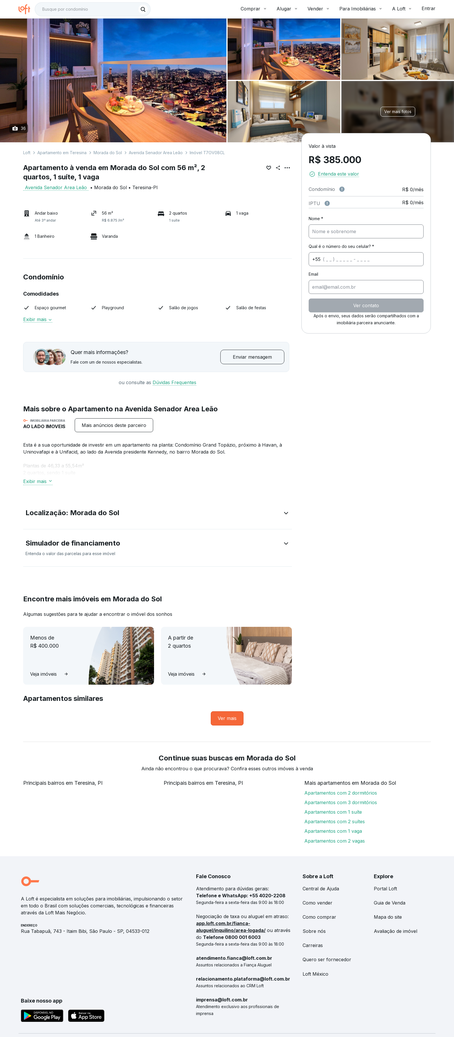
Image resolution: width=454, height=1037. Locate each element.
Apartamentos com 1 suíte (333, 812)
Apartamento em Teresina (62, 152)
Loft (26, 152)
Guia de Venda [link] (389, 903)
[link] (227, 718)
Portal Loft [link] (385, 889)
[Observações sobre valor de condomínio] (342, 189)
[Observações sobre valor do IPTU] (327, 203)
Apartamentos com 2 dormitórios (340, 793)
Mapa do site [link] (388, 917)
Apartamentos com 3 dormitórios (340, 802)
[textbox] (93, 9)
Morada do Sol (108, 152)
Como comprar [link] (319, 917)
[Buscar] (143, 9)
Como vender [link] (317, 903)
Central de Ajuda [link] (321, 889)
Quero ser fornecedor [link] (327, 959)
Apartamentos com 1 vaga (333, 831)
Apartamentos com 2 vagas (334, 841)
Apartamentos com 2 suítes (334, 821)
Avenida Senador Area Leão (156, 152)
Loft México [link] (315, 974)
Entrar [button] (428, 8)
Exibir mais (37, 319)
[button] (157, 514)
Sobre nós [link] (314, 931)
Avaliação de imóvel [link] (395, 931)
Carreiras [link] (313, 945)
